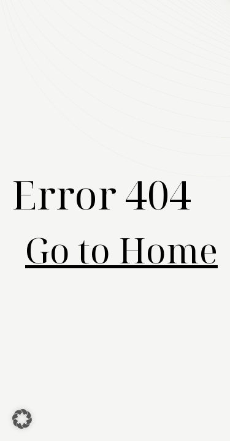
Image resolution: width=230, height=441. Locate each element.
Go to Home (121, 250)
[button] (22, 419)
